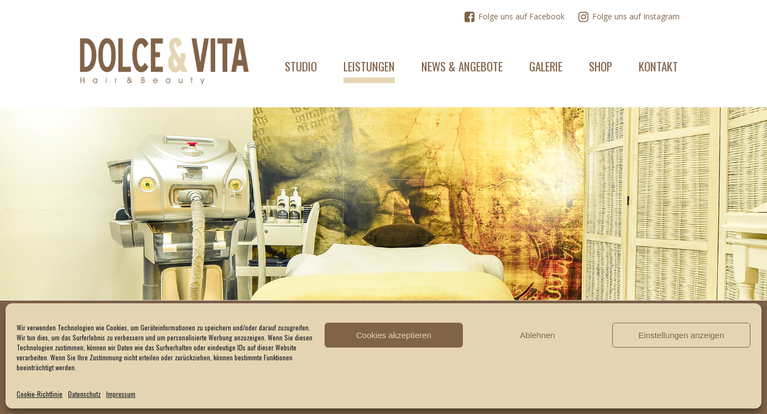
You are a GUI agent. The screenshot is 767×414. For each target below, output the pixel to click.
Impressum (120, 394)
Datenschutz (84, 394)
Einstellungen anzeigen (681, 335)
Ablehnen (537, 335)
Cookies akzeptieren (393, 335)
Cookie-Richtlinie (39, 394)
